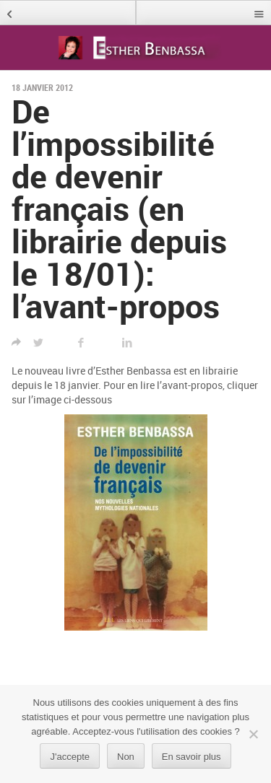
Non (125, 756)
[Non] (253, 734)
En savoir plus (191, 756)
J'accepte (70, 756)
